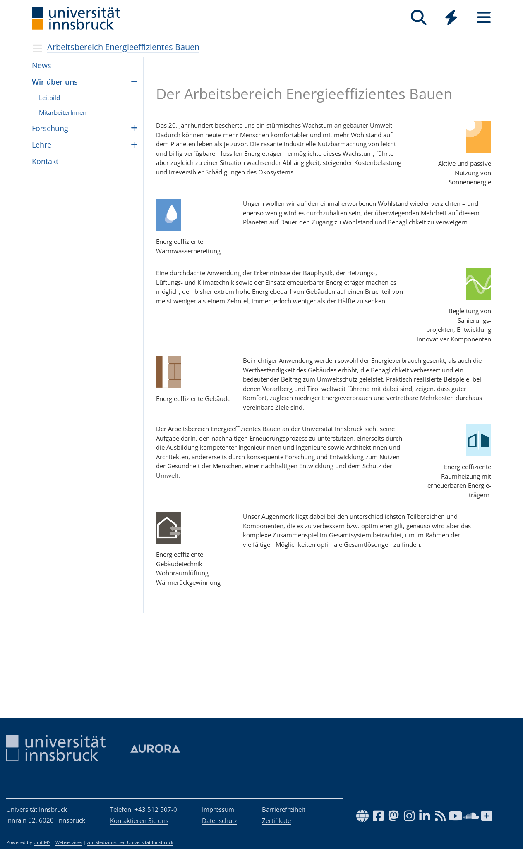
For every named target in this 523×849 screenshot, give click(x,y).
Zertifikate (276, 820)
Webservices (68, 842)
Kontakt (45, 161)
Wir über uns (55, 82)
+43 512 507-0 (155, 809)
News (41, 65)
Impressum (218, 809)
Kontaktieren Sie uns (139, 820)
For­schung (50, 128)
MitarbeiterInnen (62, 112)
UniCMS (42, 842)
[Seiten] (484, 17)
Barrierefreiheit (283, 809)
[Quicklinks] (451, 17)
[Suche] (418, 17)
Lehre (41, 145)
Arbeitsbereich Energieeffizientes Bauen (123, 46)
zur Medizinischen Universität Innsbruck (130, 842)
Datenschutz (219, 820)
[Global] (451, 18)
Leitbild (49, 97)
